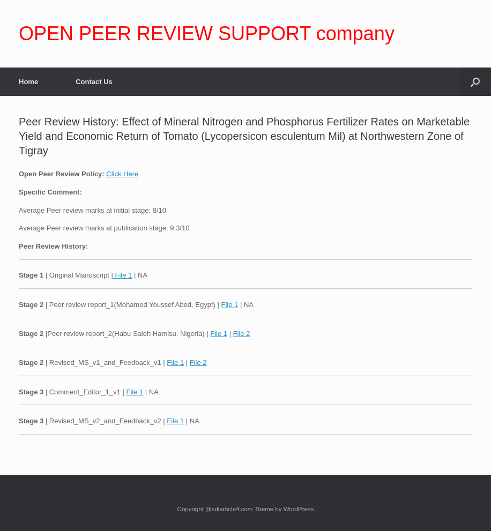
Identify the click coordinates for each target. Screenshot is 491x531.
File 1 (122, 275)
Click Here (122, 174)
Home (28, 82)
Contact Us (94, 82)
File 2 (241, 334)
